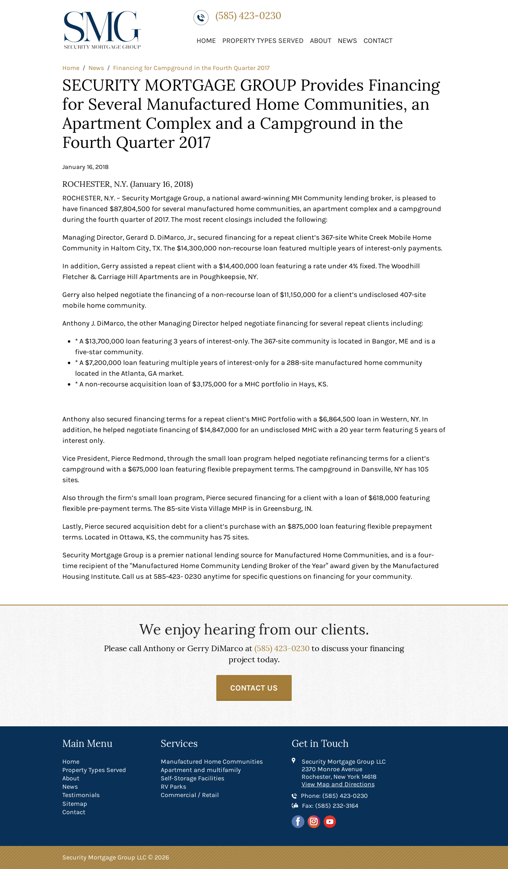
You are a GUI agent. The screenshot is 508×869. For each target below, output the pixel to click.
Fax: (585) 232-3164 (330, 805)
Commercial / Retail (190, 795)
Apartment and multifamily (201, 770)
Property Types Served (263, 40)
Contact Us (254, 687)
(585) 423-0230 (248, 16)
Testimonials (81, 795)
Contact (378, 40)
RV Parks (173, 786)
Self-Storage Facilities (192, 778)
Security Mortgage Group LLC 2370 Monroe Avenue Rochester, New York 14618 (344, 769)
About (320, 40)
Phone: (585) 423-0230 (334, 795)
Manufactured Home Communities (212, 761)
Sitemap (74, 803)
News (347, 40)
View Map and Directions (338, 784)
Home (206, 40)
